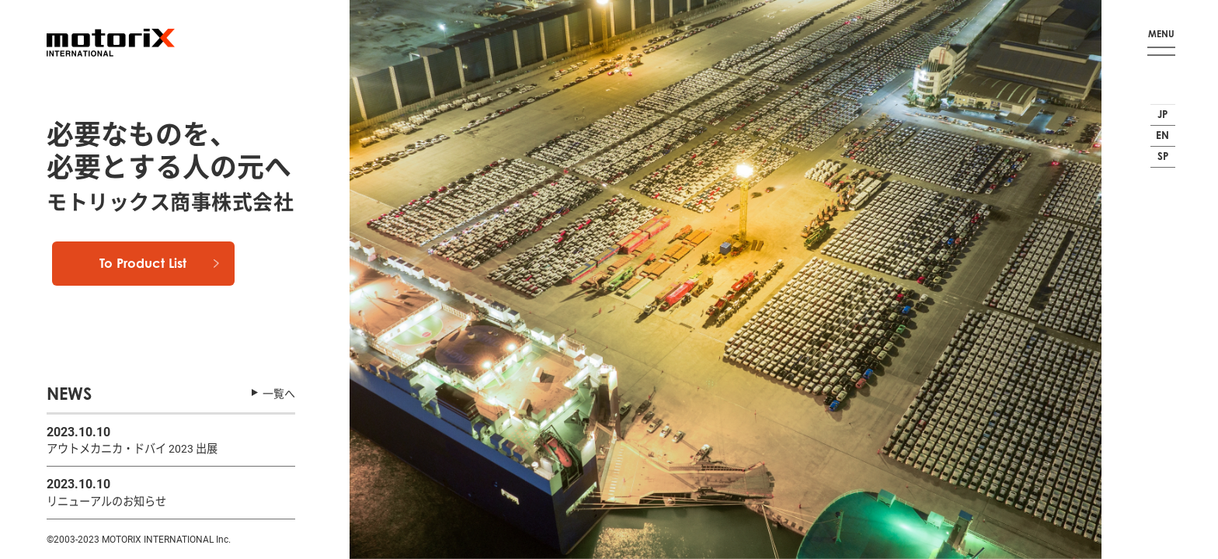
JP (1161, 107)
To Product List (168, 283)
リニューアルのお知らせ (115, 499)
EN (1161, 135)
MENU (1161, 31)
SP (1161, 163)
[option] (725, 279)
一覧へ (279, 390)
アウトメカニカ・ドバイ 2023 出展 (144, 445)
